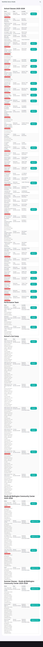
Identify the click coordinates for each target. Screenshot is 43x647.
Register (33, 307)
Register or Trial (35, 521)
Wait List (33, 13)
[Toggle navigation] (40, 2)
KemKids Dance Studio (8, 2)
